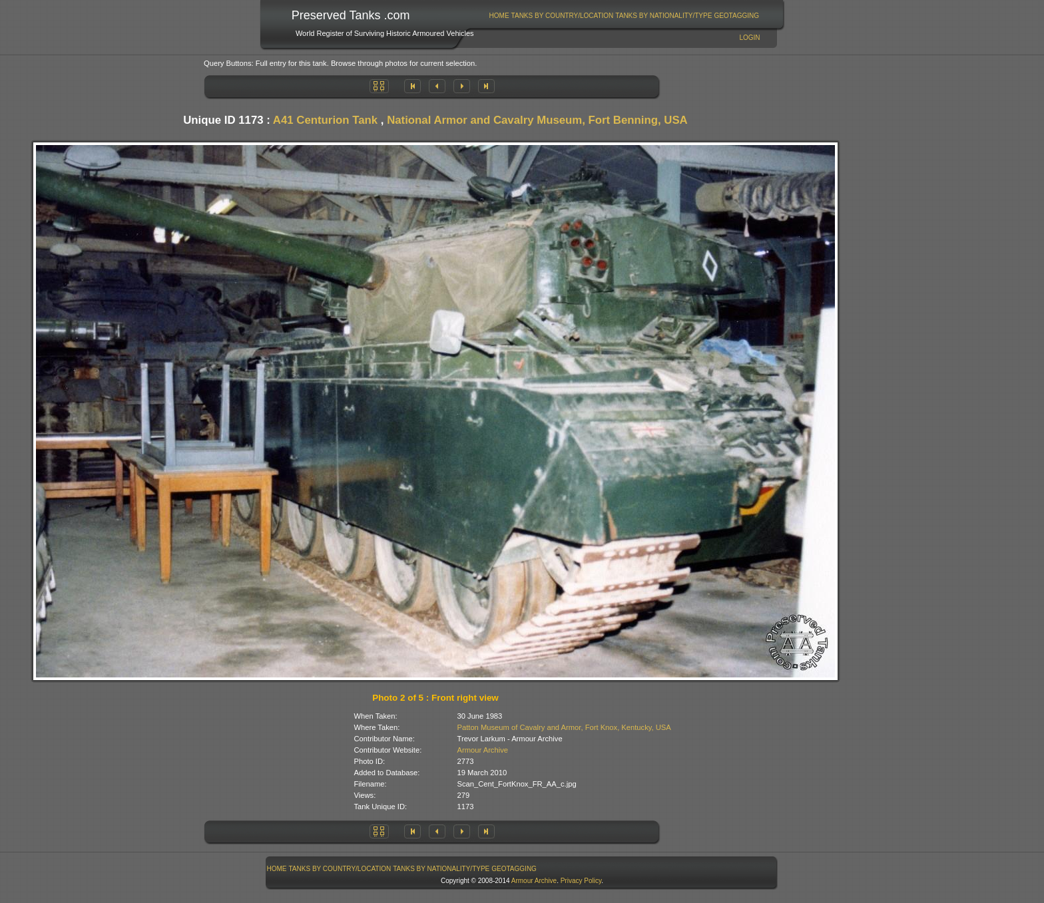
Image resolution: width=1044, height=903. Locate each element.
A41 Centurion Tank (325, 120)
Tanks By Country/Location (562, 15)
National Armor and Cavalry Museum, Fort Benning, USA (537, 120)
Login (749, 37)
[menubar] (624, 16)
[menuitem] (499, 16)
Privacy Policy (581, 880)
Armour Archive (482, 750)
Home (499, 15)
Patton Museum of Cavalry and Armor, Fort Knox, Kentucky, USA (564, 727)
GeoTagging (736, 15)
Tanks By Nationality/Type (663, 15)
